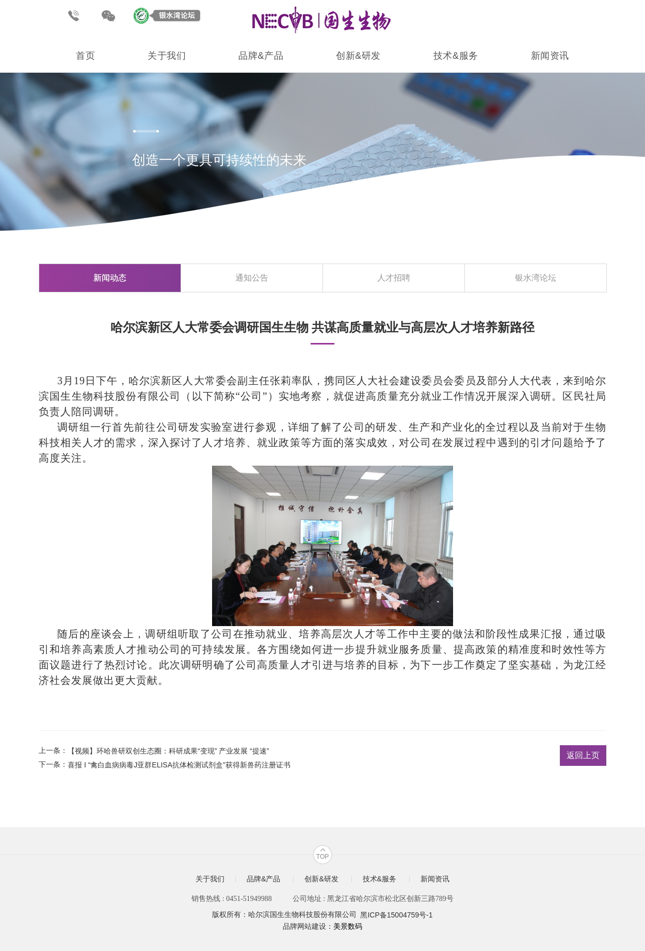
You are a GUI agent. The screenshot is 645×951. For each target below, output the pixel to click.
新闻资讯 (550, 56)
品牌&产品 (260, 56)
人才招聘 (393, 277)
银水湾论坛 (535, 277)
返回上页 (583, 755)
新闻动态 (109, 277)
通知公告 (251, 277)
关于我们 (167, 56)
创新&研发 (358, 56)
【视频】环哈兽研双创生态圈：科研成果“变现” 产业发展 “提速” (168, 751)
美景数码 (347, 926)
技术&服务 (455, 56)
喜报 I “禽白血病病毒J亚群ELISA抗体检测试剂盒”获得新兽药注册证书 (179, 765)
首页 (85, 56)
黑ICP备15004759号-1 (396, 915)
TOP (322, 856)
